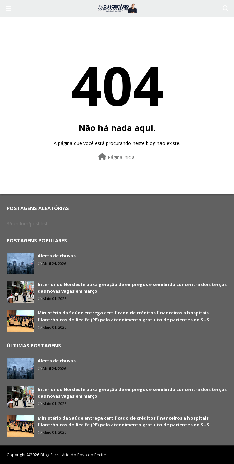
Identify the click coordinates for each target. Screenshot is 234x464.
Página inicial (117, 156)
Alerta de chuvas (57, 256)
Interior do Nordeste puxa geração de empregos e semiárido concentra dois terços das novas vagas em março (132, 287)
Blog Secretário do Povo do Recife (73, 455)
